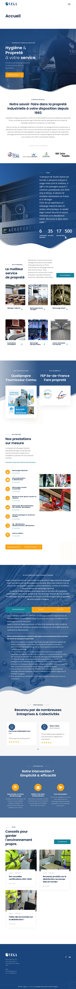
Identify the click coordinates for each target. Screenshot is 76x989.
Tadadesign (31, 986)
